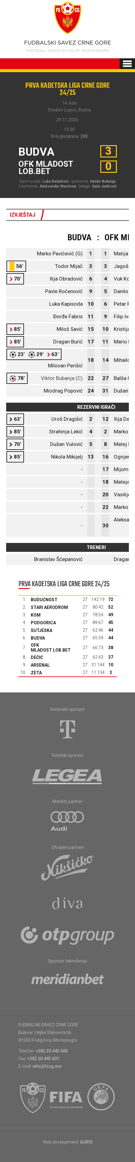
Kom (36, 615)
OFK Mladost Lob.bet (51, 648)
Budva (38, 638)
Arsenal (40, 665)
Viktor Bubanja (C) (62, 378)
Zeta (36, 672)
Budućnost (44, 599)
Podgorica (43, 622)
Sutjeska (41, 630)
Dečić (37, 657)
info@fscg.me (47, 1066)
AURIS (86, 1142)
